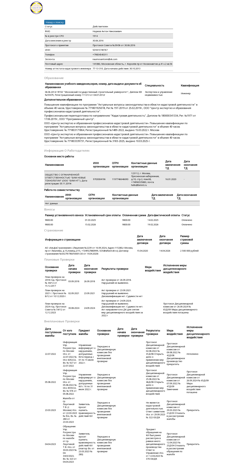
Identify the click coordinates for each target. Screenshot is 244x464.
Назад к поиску (55, 22)
